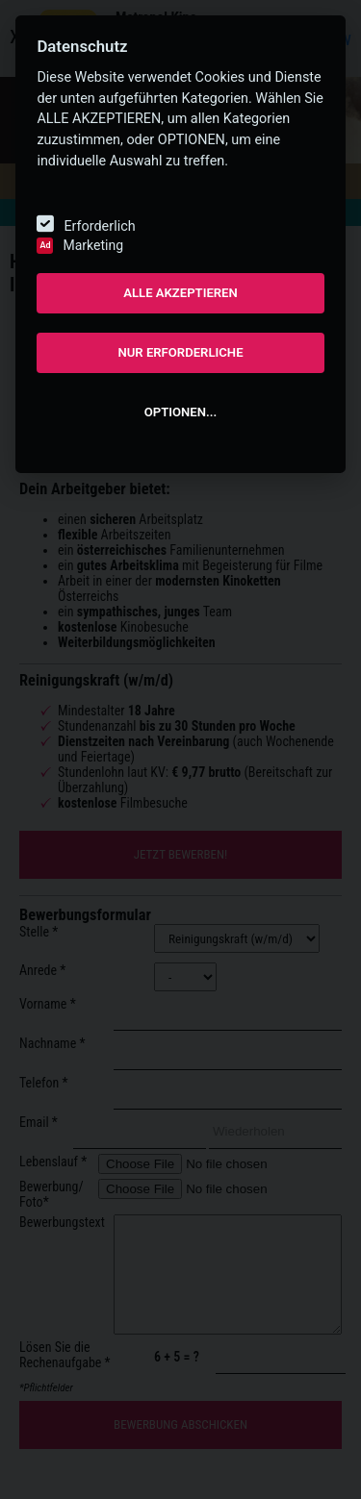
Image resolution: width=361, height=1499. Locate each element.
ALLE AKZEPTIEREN (180, 293)
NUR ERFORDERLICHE (180, 352)
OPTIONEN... (180, 412)
